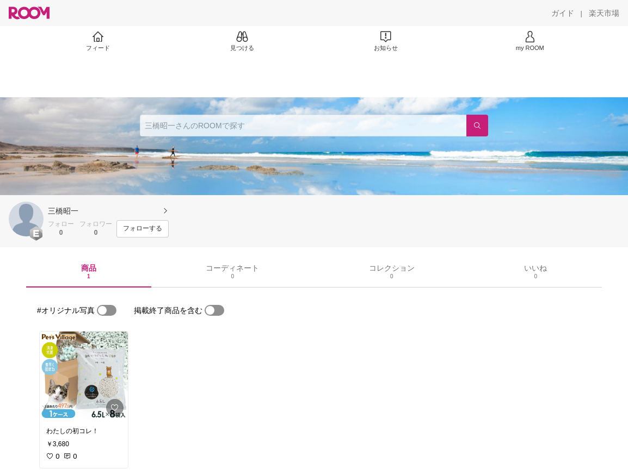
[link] (84, 376)
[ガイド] (562, 13)
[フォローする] (142, 229)
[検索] (477, 125)
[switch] (106, 310)
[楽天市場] (604, 13)
